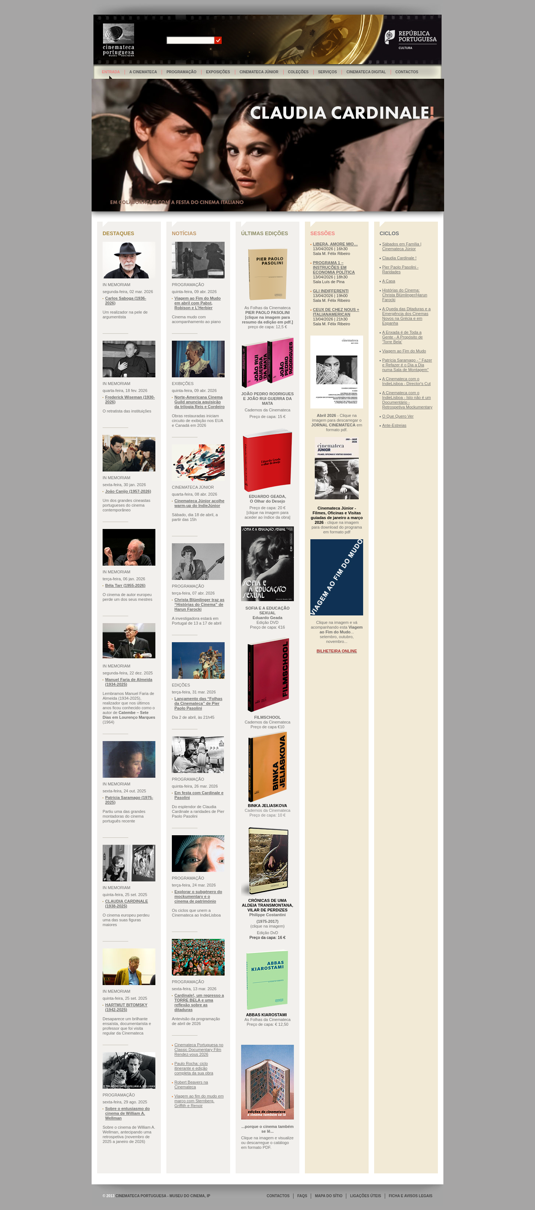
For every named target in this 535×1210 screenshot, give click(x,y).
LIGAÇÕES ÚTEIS (365, 1196)
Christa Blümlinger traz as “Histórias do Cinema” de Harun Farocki (199, 604)
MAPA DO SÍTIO (328, 1196)
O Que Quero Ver (398, 416)
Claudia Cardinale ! (399, 258)
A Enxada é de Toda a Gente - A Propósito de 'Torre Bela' (402, 337)
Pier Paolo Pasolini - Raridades (400, 269)
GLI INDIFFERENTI (330, 291)
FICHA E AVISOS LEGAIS (410, 1196)
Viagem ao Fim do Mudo (404, 351)
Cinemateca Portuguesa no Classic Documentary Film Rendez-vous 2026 (198, 1050)
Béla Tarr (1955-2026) (125, 585)
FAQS (302, 1196)
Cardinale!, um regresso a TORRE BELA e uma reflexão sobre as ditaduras (199, 1002)
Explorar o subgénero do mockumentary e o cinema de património (198, 896)
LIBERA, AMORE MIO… (335, 244)
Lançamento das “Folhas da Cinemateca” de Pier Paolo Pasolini (198, 703)
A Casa (388, 281)
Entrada (111, 72)
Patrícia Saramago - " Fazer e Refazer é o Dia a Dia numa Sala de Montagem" (407, 365)
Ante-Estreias (394, 425)
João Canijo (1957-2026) (128, 491)
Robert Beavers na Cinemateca (191, 1084)
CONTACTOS (278, 1196)
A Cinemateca (143, 72)
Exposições (218, 72)
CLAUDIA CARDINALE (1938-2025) (126, 903)
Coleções (298, 72)
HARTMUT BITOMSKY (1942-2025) (126, 1007)
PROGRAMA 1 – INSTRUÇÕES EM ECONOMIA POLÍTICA (334, 267)
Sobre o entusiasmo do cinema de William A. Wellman (127, 1113)
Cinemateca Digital (366, 72)
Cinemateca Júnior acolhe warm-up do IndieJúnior (199, 503)
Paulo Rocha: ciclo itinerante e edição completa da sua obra (193, 1068)
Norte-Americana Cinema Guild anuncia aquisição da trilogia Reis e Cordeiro (199, 402)
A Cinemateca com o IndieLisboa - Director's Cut (406, 381)
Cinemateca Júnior (259, 72)
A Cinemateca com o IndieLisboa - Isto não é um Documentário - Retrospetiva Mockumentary (407, 400)
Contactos (406, 72)
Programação (181, 72)
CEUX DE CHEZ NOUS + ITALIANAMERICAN (336, 312)
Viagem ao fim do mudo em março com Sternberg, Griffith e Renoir (199, 1101)
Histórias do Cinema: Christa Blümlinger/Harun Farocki (404, 295)
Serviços (327, 72)
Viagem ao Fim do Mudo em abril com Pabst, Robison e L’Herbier (197, 303)
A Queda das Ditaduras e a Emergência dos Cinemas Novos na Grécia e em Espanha (406, 316)
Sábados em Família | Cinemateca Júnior (401, 246)
